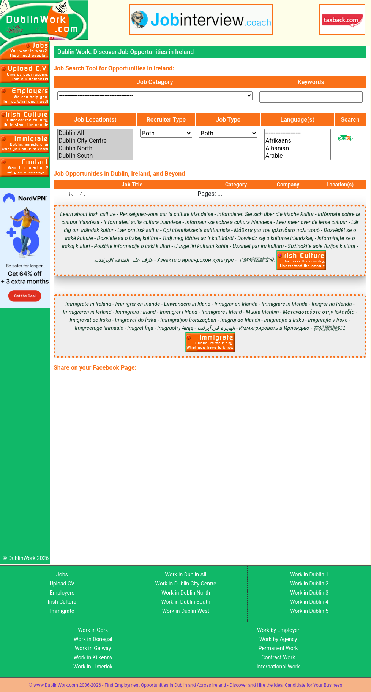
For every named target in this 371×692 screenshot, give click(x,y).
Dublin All (95, 133)
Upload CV (62, 584)
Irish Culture (62, 602)
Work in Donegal (93, 639)
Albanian (297, 148)
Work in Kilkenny (93, 657)
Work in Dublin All (186, 574)
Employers (62, 593)
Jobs (62, 574)
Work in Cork (93, 630)
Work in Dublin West (185, 611)
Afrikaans (297, 141)
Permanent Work (278, 648)
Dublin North (95, 148)
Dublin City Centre (95, 141)
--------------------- (297, 133)
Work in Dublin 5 (309, 611)
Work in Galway (93, 648)
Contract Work (278, 657)
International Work (278, 666)
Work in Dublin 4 (309, 602)
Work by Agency (278, 639)
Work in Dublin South (185, 602)
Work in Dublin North (185, 593)
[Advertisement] (25, 433)
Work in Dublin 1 (309, 574)
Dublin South (95, 156)
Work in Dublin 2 (309, 584)
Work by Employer (278, 630)
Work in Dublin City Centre (185, 584)
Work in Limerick (92, 666)
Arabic (297, 156)
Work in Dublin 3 (309, 593)
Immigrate (62, 611)
